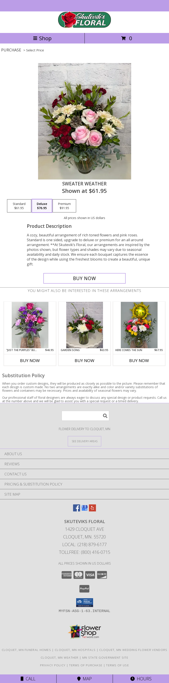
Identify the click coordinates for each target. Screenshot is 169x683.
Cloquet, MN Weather (60, 657)
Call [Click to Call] (28, 679)
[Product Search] (85, 416)
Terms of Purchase (85, 665)
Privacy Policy (52, 665)
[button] (84, 602)
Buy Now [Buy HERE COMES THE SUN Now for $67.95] (139, 360)
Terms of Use (117, 665)
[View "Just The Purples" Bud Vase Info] (30, 325)
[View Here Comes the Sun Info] (139, 325)
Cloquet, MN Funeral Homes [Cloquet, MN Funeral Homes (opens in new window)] (26, 650)
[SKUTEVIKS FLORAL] (84, 26)
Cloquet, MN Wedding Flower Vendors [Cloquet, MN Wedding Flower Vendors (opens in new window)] (133, 650)
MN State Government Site (105, 657)
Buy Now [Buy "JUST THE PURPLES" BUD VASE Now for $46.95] (30, 360)
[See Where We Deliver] (84, 441)
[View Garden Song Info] (84, 325)
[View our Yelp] (92, 510)
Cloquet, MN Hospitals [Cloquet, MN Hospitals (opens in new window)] (75, 650)
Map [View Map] (84, 679)
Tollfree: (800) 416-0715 (84, 552)
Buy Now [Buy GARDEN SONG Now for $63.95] (84, 360)
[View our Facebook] (76, 510)
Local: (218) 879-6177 (84, 544)
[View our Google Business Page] (84, 510)
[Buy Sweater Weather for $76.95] (84, 278)
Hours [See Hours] (141, 679)
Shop (42, 38)
